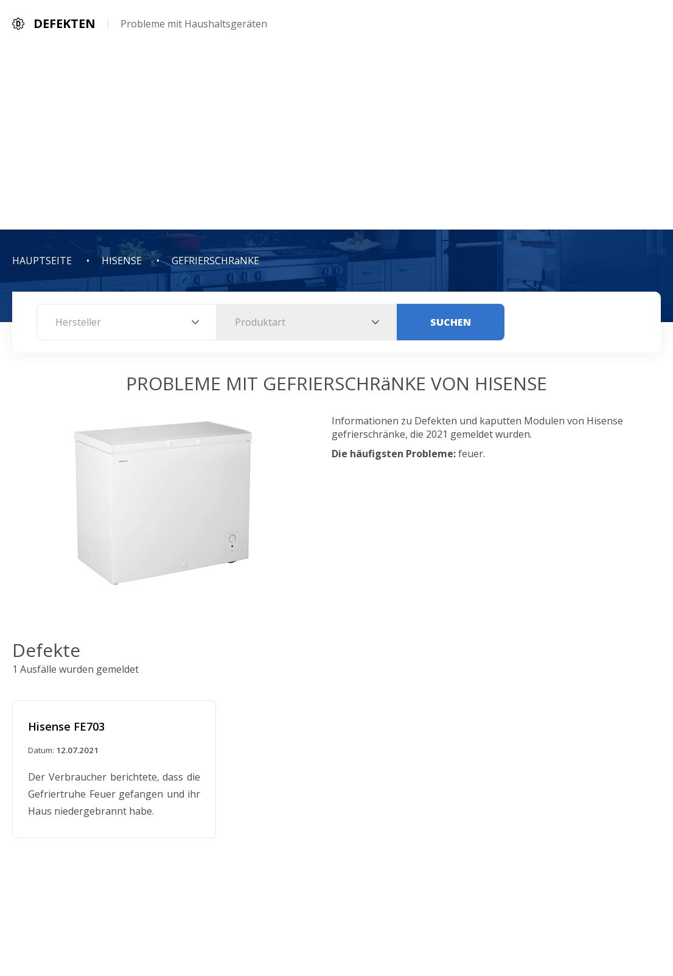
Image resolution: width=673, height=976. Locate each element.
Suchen (450, 322)
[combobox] (127, 322)
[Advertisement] (336, 138)
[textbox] (126, 322)
